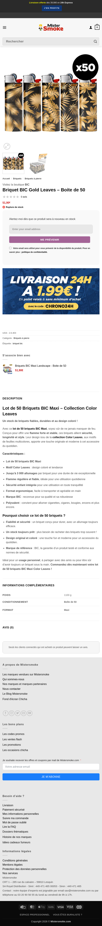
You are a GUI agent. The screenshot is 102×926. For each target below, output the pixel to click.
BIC (27, 184)
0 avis (24, 196)
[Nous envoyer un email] (23, 713)
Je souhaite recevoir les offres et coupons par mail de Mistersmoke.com (41, 760)
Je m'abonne (51, 776)
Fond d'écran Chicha (15, 699)
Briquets (17, 178)
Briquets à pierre (33, 178)
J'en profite (52, 8)
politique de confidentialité (34, 252)
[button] (5, 27)
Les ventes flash (12, 739)
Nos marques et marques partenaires (25, 684)
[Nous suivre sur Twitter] (17, 713)
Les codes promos (13, 734)
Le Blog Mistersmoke (15, 693)
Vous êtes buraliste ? (67, 914)
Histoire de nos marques (17, 837)
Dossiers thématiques (15, 831)
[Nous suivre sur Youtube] (29, 713)
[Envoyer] (95, 41)
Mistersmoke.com (60, 921)
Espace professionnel (35, 914)
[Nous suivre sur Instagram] (11, 713)
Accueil (6, 178)
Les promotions (12, 744)
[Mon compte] (90, 27)
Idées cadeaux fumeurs (16, 842)
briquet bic (18, 343)
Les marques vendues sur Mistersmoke (26, 674)
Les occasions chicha (15, 750)
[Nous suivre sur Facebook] (5, 713)
